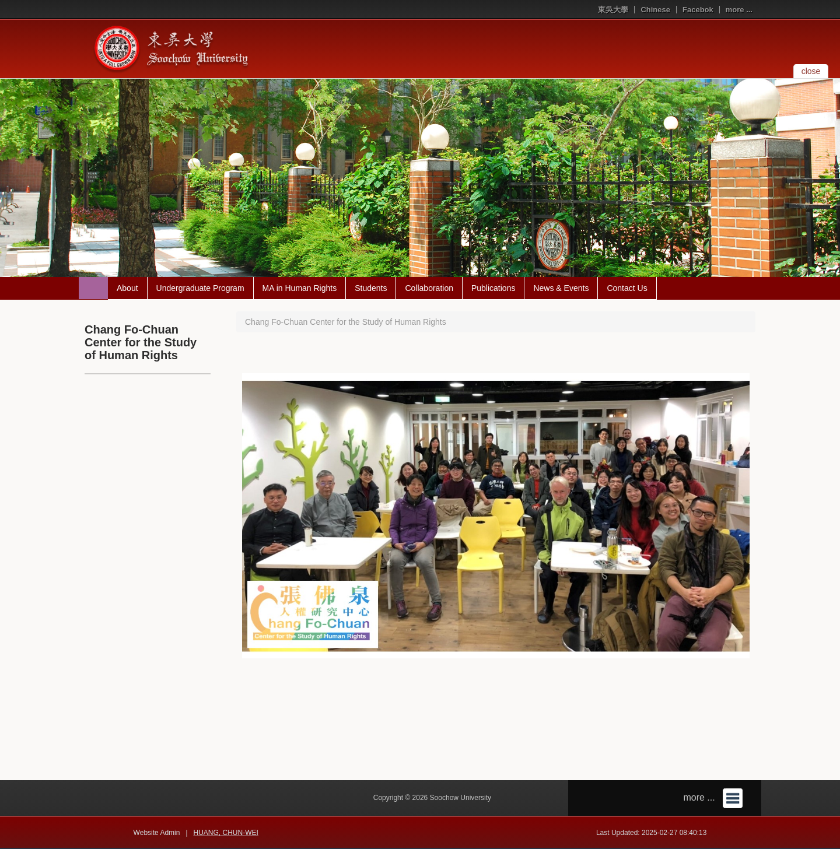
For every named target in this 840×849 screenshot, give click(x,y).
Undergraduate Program (200, 288)
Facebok (697, 9)
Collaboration (429, 288)
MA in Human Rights (299, 288)
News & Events (561, 288)
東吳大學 (613, 9)
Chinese (655, 9)
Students (371, 288)
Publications (493, 288)
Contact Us (627, 288)
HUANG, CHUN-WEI (226, 833)
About (127, 288)
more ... (739, 9)
